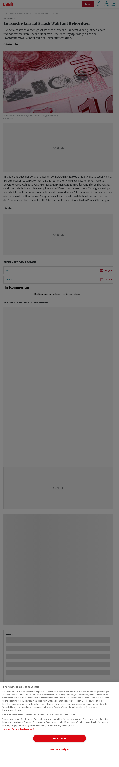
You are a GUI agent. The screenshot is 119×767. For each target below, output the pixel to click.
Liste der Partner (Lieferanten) (18, 729)
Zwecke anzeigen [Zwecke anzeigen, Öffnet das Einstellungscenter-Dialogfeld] (59, 749)
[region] (59, 724)
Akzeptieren (59, 738)
